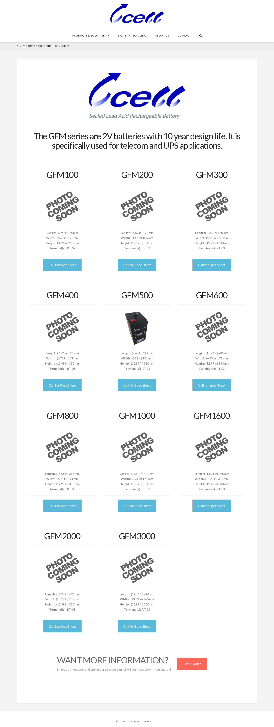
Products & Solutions (36, 46)
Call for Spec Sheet (62, 265)
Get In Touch (192, 664)
